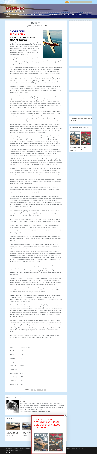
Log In (88, 14)
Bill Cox (30, 25)
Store (8, 17)
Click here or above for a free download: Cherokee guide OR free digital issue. (79, 149)
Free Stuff (71, 14)
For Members (53, 14)
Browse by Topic (23, 14)
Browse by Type (11, 14)
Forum (32, 14)
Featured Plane (45, 25)
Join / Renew (80, 14)
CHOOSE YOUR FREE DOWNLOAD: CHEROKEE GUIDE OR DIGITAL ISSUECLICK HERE (47, 424)
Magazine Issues (41, 14)
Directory (62, 14)
